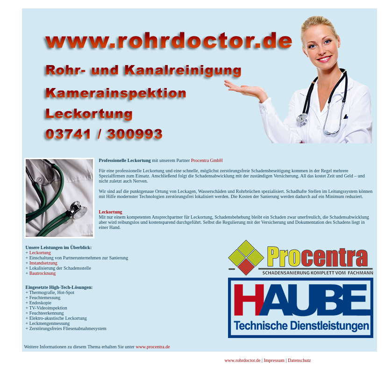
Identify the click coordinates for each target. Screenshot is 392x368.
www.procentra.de (152, 346)
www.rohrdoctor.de (242, 360)
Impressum (274, 360)
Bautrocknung (42, 273)
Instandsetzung (43, 262)
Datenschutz (299, 360)
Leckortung (110, 211)
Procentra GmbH (207, 160)
